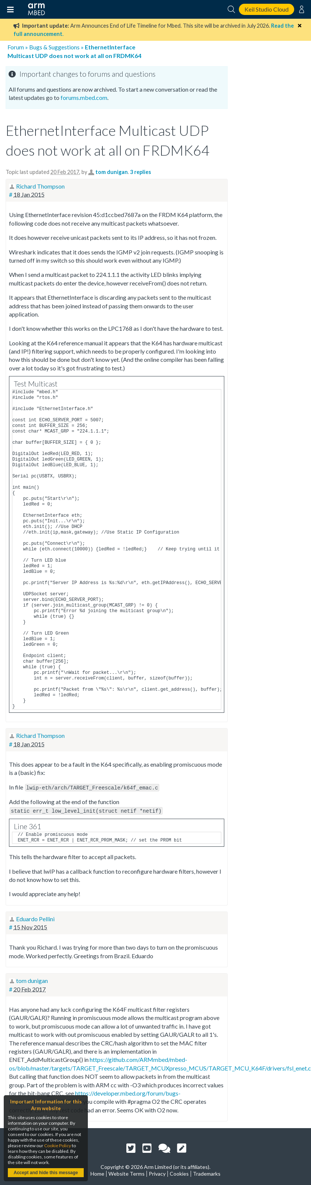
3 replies (140, 172)
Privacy (157, 1172)
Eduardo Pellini (35, 917)
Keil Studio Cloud (266, 9)
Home (97, 1172)
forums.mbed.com (84, 97)
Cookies (179, 1172)
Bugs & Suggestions (54, 47)
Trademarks (207, 1172)
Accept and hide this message (45, 1172)
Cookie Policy (57, 1145)
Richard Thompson (40, 186)
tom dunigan (111, 172)
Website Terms (126, 1172)
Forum (15, 47)
